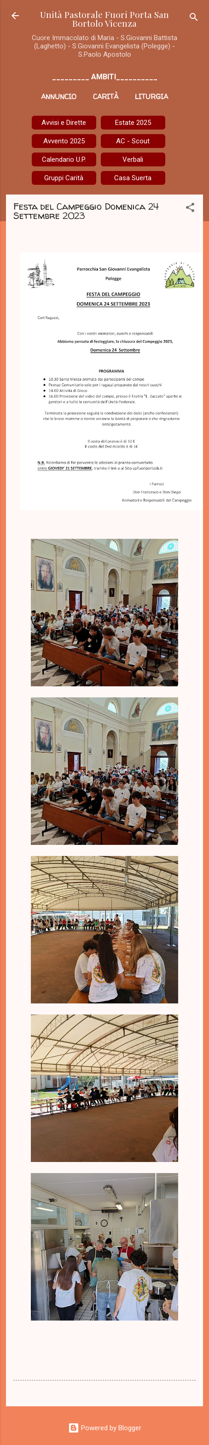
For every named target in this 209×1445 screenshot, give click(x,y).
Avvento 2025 (64, 141)
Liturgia (151, 96)
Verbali (132, 159)
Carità (105, 96)
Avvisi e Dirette (63, 122)
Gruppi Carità (63, 178)
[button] (190, 209)
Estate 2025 (133, 122)
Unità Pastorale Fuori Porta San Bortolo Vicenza (104, 18)
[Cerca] (193, 19)
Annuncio (58, 96)
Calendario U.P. (64, 159)
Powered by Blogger (104, 1428)
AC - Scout (133, 141)
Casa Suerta (132, 178)
